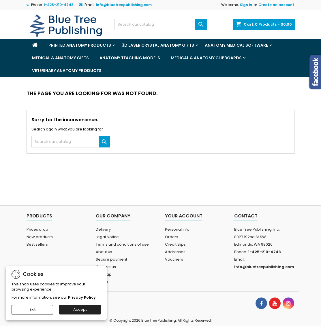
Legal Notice (107, 237)
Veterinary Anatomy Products (67, 70)
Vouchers (174, 259)
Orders (171, 237)
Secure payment (111, 259)
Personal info (177, 229)
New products (40, 237)
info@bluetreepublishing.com (124, 4)
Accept (80, 309)
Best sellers (37, 244)
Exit (32, 309)
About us (104, 252)
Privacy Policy (82, 297)
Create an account (276, 4)
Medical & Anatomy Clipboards (206, 58)
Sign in (246, 4)
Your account (183, 216)
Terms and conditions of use (122, 244)
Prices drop (37, 229)
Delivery (103, 229)
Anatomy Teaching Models (130, 58)
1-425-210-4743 (59, 4)
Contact (246, 216)
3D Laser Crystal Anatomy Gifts (158, 45)
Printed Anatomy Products (79, 45)
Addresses (175, 252)
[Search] (160, 24)
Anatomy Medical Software (236, 45)
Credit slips (175, 244)
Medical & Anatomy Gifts (60, 58)
